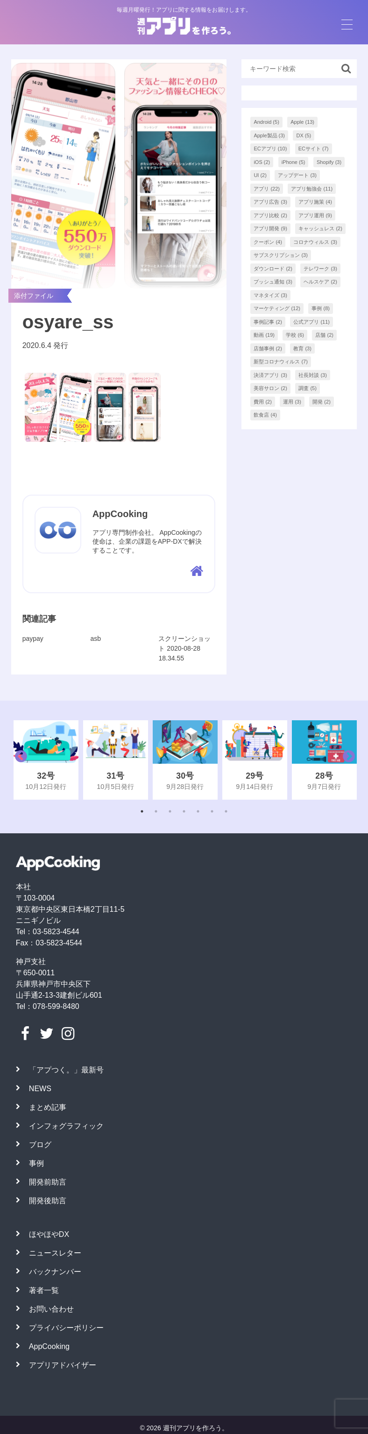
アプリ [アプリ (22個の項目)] (267, 189)
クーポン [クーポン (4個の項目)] (268, 242)
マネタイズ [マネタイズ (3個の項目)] (270, 295)
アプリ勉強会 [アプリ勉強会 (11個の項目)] (312, 189)
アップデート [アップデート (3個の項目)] (297, 175)
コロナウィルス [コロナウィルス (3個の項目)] (315, 242)
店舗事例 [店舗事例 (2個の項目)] (268, 348)
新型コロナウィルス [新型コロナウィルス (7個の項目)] (281, 361)
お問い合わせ (51, 1309)
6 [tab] (212, 811)
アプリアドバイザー (62, 1365)
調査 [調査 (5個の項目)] (307, 388)
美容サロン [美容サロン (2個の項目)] (270, 388)
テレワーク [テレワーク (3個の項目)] (320, 268)
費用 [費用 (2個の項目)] (263, 402)
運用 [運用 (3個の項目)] (292, 402)
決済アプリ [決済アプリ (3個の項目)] (270, 375)
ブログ (40, 1145)
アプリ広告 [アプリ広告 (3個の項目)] (270, 202)
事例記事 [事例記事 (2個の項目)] (268, 322)
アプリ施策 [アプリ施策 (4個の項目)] (315, 202)
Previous (18, 760)
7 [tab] (226, 811)
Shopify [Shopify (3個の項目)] (329, 162)
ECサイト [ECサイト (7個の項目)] (313, 148)
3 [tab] (170, 811)
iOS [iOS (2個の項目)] (262, 162)
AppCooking (49, 1346)
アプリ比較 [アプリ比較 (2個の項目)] (270, 215)
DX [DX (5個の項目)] (303, 135)
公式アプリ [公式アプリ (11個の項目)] (311, 322)
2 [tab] (156, 811)
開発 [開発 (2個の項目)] (321, 402)
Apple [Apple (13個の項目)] (302, 122)
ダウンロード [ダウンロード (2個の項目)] (273, 268)
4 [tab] (184, 811)
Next (346, 760)
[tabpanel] (46, 759)
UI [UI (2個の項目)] (260, 175)
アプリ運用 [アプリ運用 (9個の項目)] (315, 215)
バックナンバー (55, 1272)
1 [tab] (142, 811)
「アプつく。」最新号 (66, 1070)
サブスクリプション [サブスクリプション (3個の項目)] (281, 255)
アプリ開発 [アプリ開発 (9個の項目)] (270, 228)
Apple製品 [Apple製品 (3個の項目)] (269, 135)
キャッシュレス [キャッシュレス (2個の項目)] (320, 228)
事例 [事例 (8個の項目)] (320, 308)
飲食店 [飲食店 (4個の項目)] (265, 415)
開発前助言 (47, 1182)
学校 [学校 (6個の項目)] (295, 335)
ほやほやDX (49, 1234)
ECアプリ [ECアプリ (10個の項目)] (270, 148)
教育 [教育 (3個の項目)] (302, 348)
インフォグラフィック (66, 1126)
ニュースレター (55, 1253)
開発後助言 (47, 1201)
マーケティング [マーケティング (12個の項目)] (277, 308)
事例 (36, 1163)
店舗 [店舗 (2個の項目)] (324, 335)
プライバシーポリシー (66, 1328)
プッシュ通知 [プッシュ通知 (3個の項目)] (273, 281)
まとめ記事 (47, 1107)
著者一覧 (44, 1290)
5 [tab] (198, 811)
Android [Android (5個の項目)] (266, 122)
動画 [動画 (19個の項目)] (264, 335)
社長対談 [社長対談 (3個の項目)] (312, 375)
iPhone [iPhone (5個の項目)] (293, 162)
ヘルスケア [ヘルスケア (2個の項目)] (320, 281)
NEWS (40, 1089)
